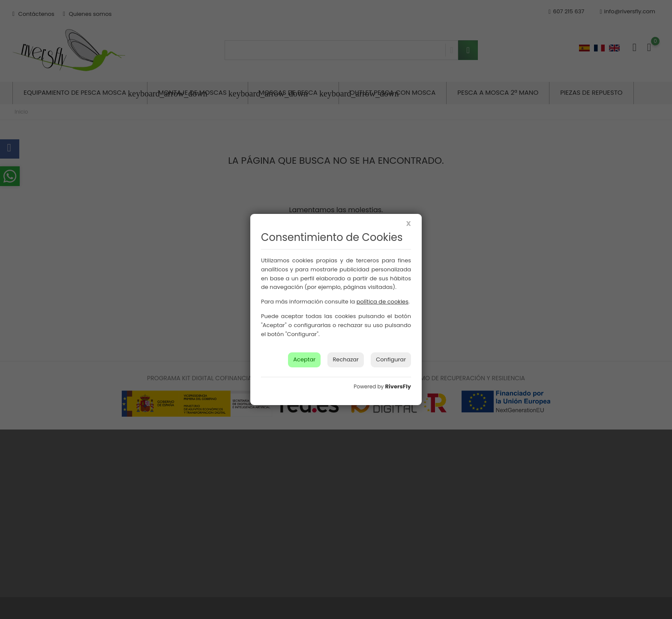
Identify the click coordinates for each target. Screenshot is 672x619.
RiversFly (398, 386)
